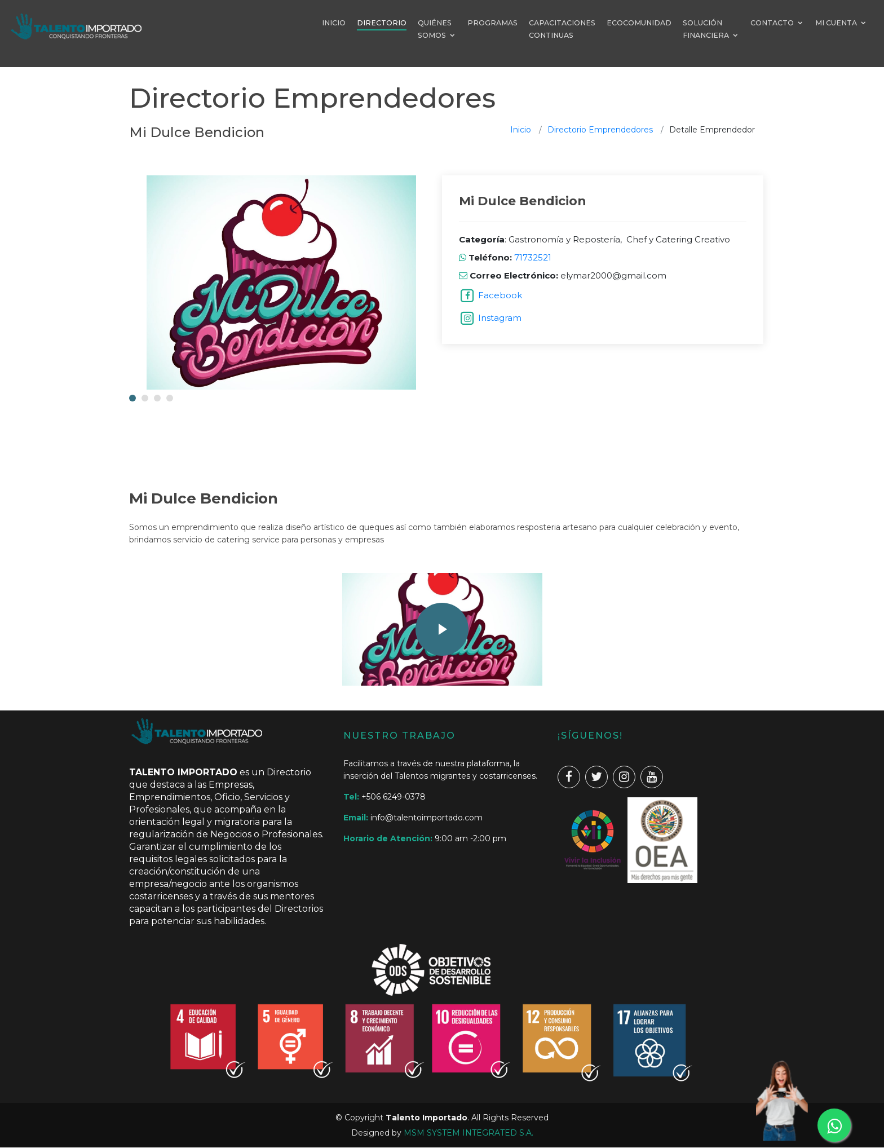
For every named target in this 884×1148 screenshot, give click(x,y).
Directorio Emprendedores (600, 131)
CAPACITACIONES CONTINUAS (562, 29)
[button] (132, 398)
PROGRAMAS (492, 23)
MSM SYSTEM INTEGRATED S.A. (468, 1133)
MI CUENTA (836, 23)
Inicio (520, 131)
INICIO (334, 23)
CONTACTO (772, 23)
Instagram (499, 318)
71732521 (531, 258)
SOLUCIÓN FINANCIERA (706, 29)
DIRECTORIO (381, 23)
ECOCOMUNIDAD (639, 23)
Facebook (500, 295)
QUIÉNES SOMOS (435, 29)
